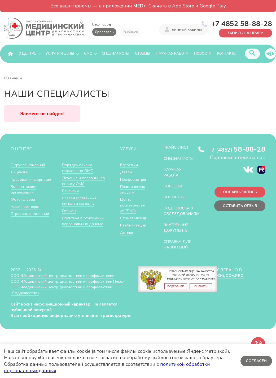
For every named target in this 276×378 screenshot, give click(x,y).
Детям (126, 172)
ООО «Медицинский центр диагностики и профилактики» (64, 281)
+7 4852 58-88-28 (241, 23)
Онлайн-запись (239, 192)
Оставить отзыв (238, 206)
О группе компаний (28, 165)
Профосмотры (134, 179)
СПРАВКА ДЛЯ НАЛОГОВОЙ (179, 250)
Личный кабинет (187, 30)
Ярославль (104, 32)
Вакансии (71, 191)
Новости (202, 53)
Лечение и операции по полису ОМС (84, 181)
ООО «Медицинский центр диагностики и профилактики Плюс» (70, 287)
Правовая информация (32, 179)
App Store (183, 6)
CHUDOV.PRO (230, 281)
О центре (27, 53)
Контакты (226, 53)
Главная (11, 78)
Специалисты (115, 53)
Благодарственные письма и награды (80, 201)
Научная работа (172, 53)
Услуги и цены (60, 53)
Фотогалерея (23, 199)
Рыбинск (130, 32)
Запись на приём (244, 32)
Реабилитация (133, 225)
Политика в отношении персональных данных (83, 221)
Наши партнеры (25, 206)
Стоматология (133, 218)
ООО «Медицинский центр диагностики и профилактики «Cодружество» (63, 296)
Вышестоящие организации (24, 189)
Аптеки (127, 232)
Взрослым (129, 165)
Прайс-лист (177, 147)
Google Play (213, 6)
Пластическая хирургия (133, 189)
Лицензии (20, 172)
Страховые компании (30, 214)
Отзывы (142, 53)
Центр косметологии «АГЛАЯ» (133, 205)
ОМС (88, 53)
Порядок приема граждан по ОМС (78, 168)
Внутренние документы (178, 233)
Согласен (256, 360)
